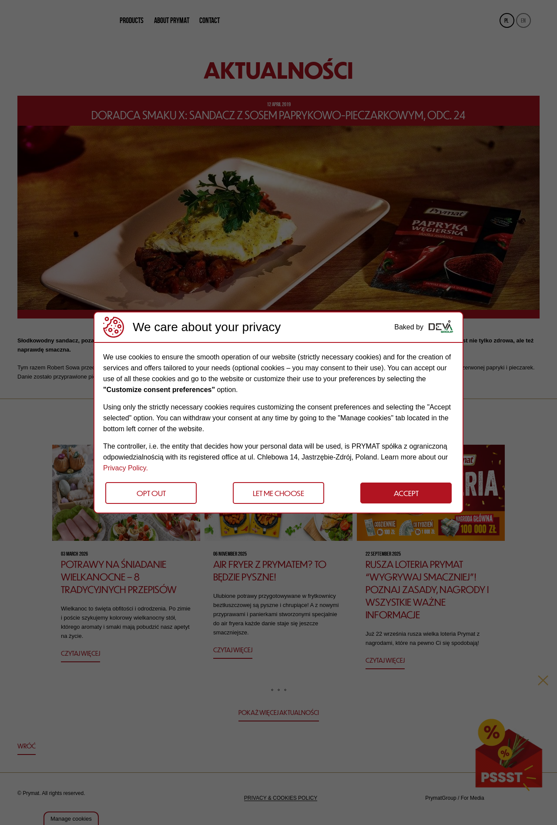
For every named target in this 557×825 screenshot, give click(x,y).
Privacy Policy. (125, 468)
